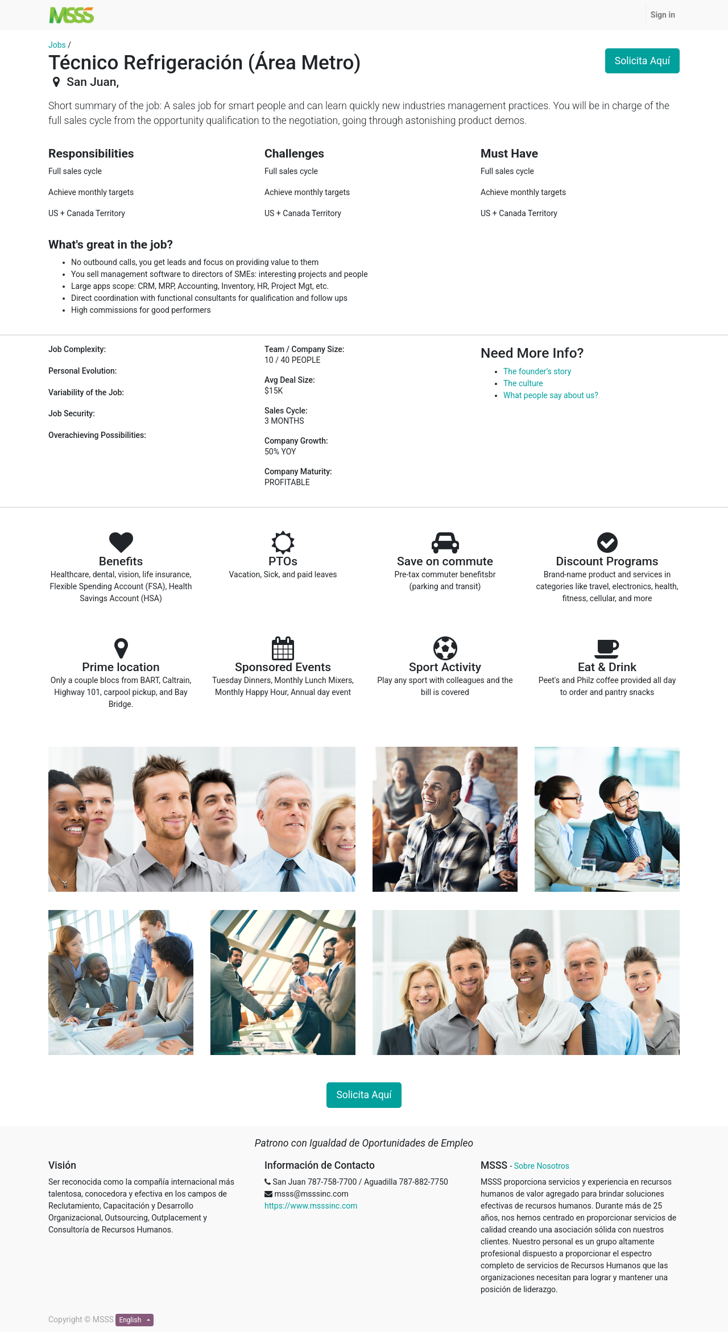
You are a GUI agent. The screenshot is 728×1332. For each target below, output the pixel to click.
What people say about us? (550, 395)
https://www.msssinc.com (310, 1205)
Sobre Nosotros (541, 1165)
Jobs (57, 44)
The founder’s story (537, 371)
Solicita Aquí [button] (642, 61)
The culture (523, 383)
